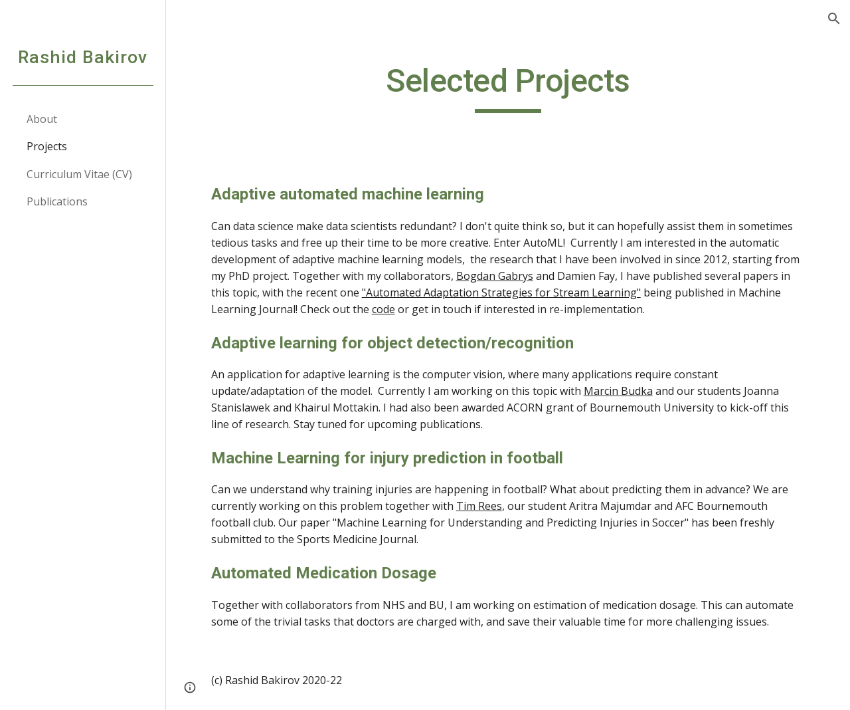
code (383, 309)
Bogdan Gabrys (494, 276)
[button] (834, 19)
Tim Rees (479, 506)
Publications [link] (57, 201)
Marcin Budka (618, 391)
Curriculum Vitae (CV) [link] (79, 174)
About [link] (42, 119)
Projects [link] (47, 146)
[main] (508, 87)
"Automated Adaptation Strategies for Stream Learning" (501, 292)
